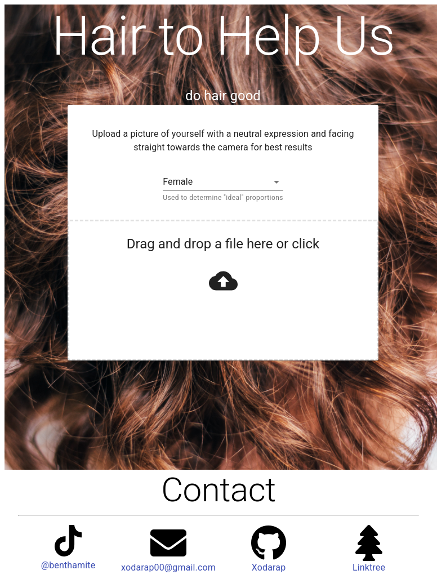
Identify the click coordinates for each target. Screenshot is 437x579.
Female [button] (178, 181)
